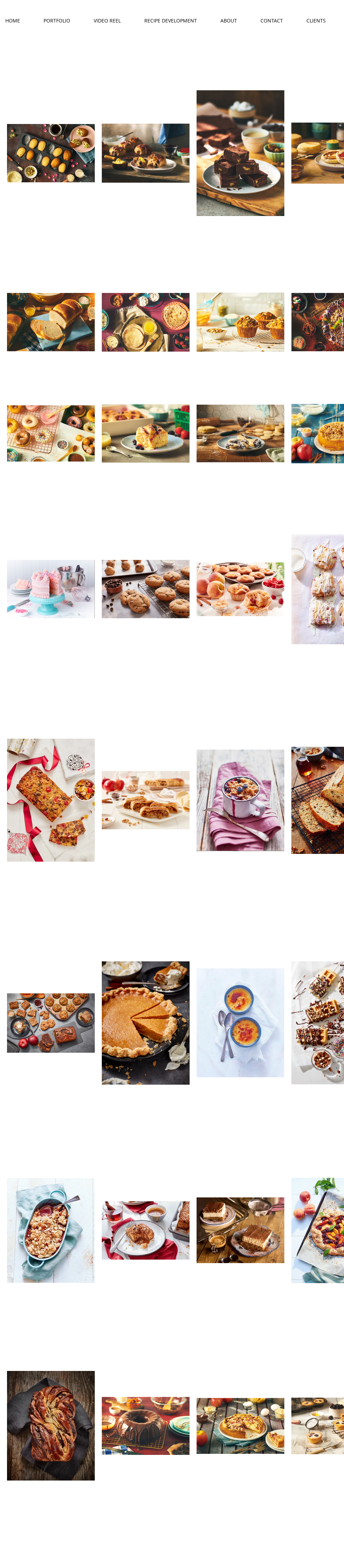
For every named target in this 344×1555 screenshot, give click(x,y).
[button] (63, 20)
